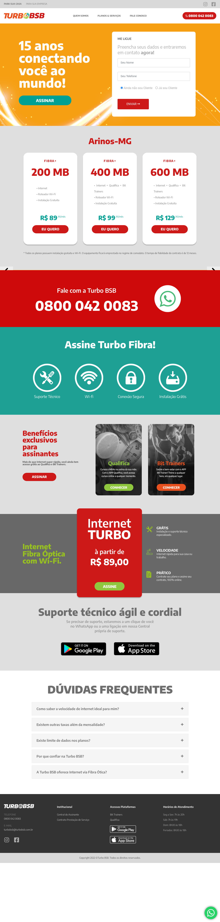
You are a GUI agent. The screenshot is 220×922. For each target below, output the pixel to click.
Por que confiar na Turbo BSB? (60, 831)
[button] (6, 307)
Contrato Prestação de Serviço (73, 894)
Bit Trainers (116, 889)
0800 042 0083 (12, 893)
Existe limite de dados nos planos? (63, 815)
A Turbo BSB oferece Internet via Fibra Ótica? (72, 847)
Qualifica (114, 894)
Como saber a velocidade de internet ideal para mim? (78, 783)
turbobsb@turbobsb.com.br (18, 904)
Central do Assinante (68, 889)
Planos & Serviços (109, 15)
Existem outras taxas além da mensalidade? (71, 799)
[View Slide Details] (110, 307)
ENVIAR (133, 104)
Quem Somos (80, 15)
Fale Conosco (138, 15)
